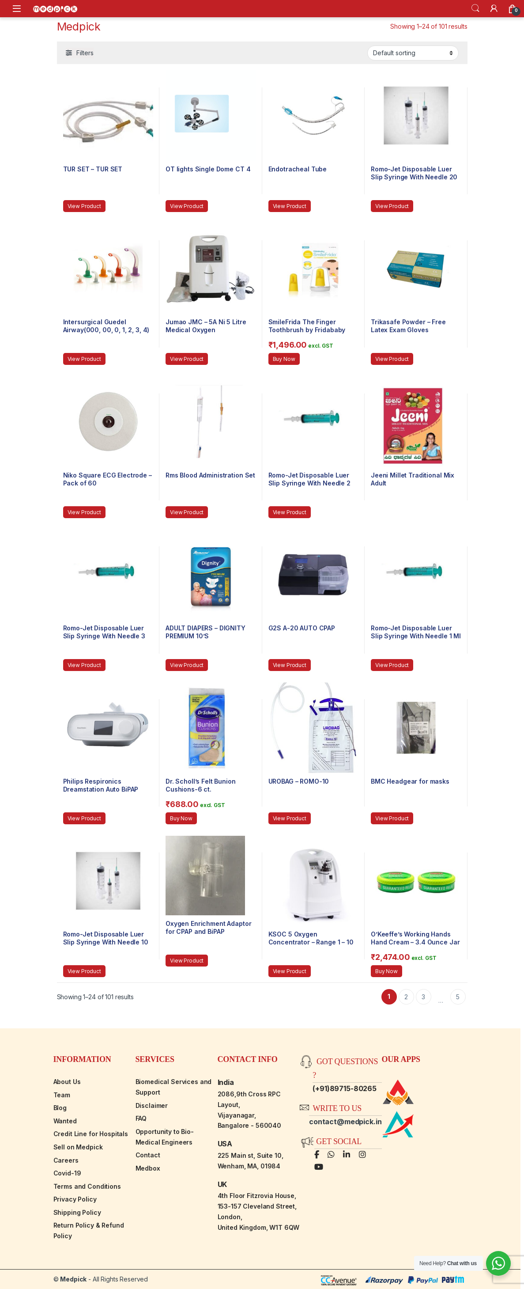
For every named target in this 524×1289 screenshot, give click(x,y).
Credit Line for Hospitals (90, 1133)
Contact (148, 1155)
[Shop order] (413, 53)
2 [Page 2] (406, 997)
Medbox (148, 1168)
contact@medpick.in (345, 1121)
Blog (60, 1107)
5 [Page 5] (458, 997)
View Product (84, 206)
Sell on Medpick (78, 1147)
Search (475, 8)
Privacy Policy (75, 1199)
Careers (66, 1160)
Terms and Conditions (87, 1186)
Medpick (73, 1279)
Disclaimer (152, 1105)
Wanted (65, 1121)
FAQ (141, 1118)
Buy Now (284, 359)
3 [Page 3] (423, 997)
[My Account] (494, 8)
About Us (67, 1081)
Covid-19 (67, 1173)
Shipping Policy (77, 1212)
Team (61, 1095)
